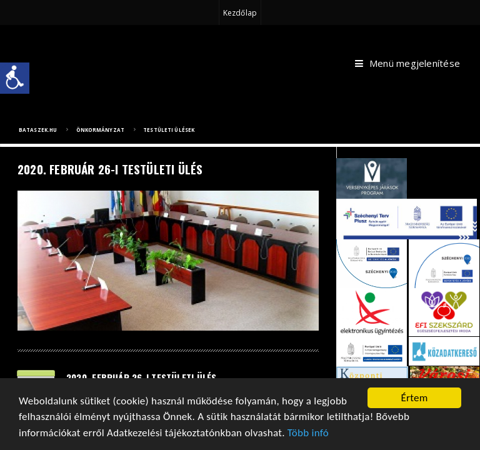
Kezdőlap (240, 13)
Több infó (308, 433)
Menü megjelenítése (407, 63)
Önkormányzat (100, 129)
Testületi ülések (168, 129)
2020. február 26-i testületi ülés (141, 377)
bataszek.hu (38, 129)
